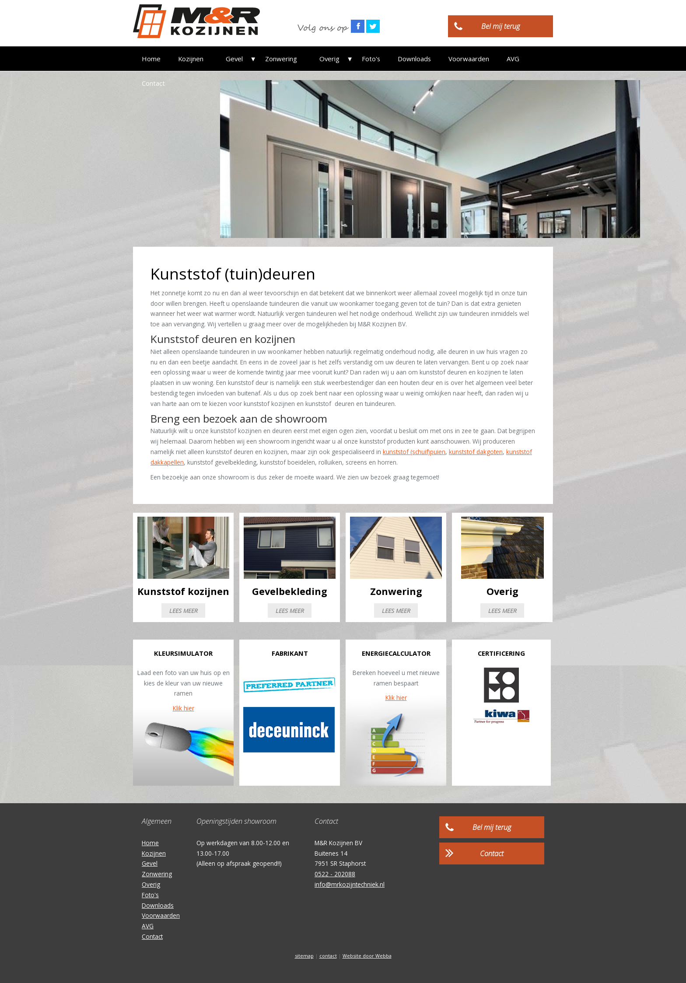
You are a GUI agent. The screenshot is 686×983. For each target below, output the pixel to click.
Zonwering (271, 58)
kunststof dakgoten (476, 452)
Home (151, 58)
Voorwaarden (449, 58)
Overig (315, 58)
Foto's (352, 58)
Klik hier (183, 708)
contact (328, 955)
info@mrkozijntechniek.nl (350, 884)
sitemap (304, 955)
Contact (529, 58)
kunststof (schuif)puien (414, 452)
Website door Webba (367, 955)
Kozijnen (190, 58)
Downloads (395, 58)
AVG (493, 58)
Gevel (229, 58)
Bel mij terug (500, 26)
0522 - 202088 (335, 874)
